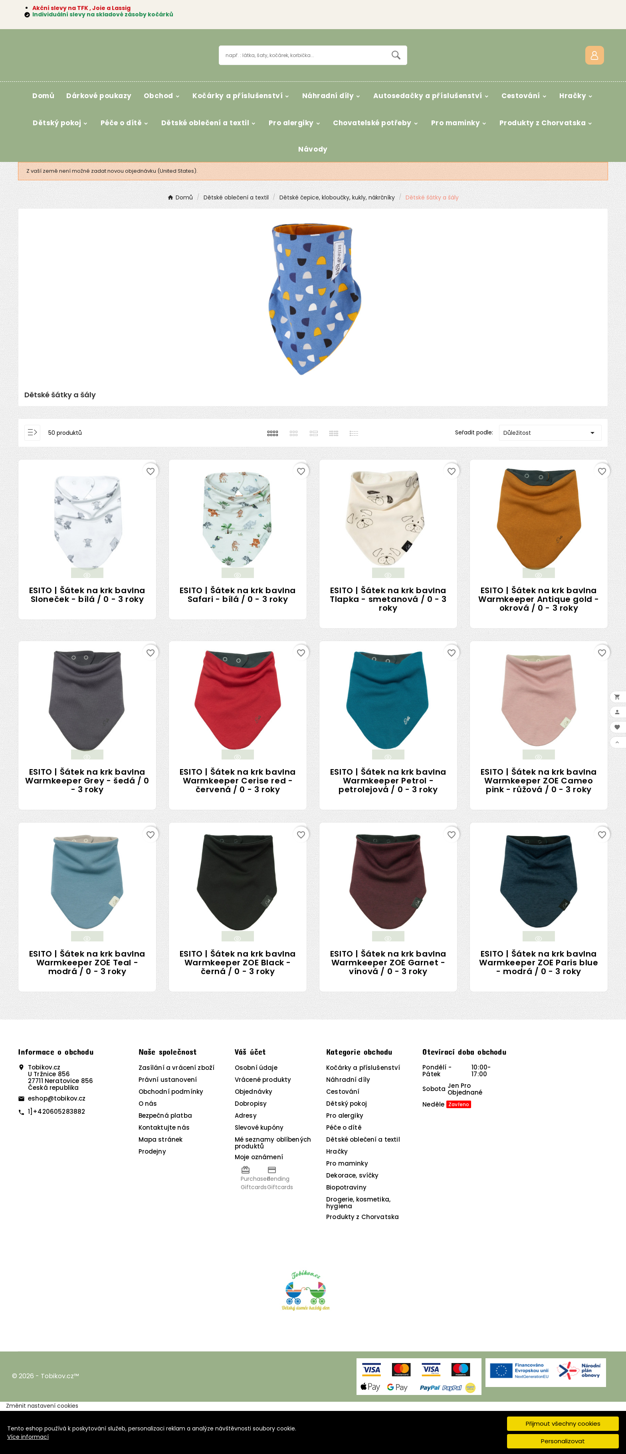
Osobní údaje (256, 1111)
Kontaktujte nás (164, 1171)
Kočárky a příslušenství (363, 1111)
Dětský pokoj (346, 1147)
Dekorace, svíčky (352, 1219)
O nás (148, 1147)
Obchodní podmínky (171, 1135)
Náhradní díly (348, 1123)
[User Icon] (594, 76)
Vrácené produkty (263, 1123)
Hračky (337, 1195)
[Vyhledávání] (302, 76)
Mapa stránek (161, 1183)
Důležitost (550, 476)
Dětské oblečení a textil (363, 1183)
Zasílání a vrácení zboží (177, 1111)
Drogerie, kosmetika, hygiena (358, 1246)
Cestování (342, 1135)
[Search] (396, 76)
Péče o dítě (344, 1171)
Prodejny (152, 1195)
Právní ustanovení (168, 1123)
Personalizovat (563, 1441)
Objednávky (254, 1135)
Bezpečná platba (165, 1159)
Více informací (28, 1437)
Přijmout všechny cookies (563, 1423)
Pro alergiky (344, 1159)
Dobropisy (251, 1147)
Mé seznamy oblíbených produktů (273, 1187)
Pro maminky (347, 1207)
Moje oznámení (259, 1201)
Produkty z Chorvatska (362, 1260)
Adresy (246, 1159)
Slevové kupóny (259, 1171)
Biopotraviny (346, 1231)
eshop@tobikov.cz (56, 1142)
